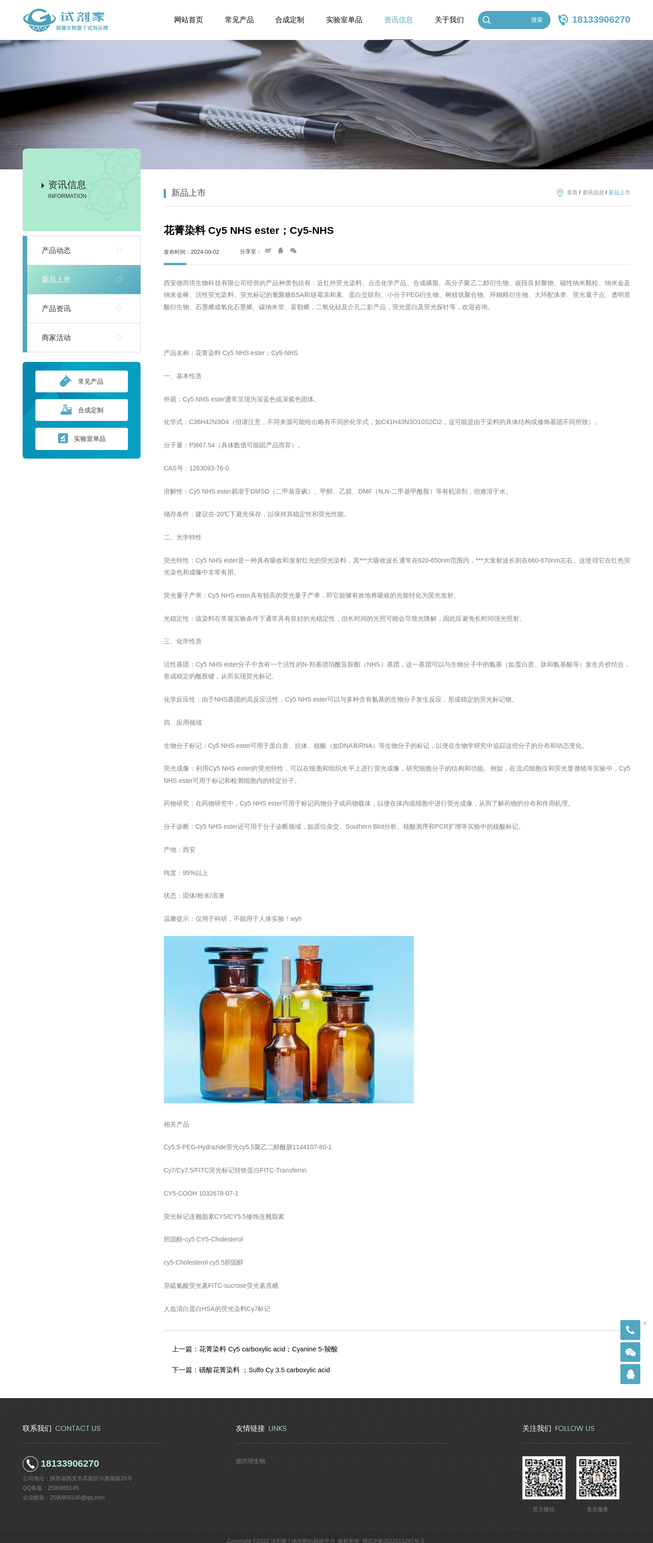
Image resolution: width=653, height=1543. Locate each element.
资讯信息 (593, 193)
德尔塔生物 (249, 1451)
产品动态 (56, 250)
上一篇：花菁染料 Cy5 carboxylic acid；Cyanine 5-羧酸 (249, 1346)
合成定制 (81, 410)
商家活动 (56, 337)
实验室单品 (82, 439)
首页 (572, 193)
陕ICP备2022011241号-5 (393, 1531)
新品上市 (56, 279)
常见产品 (81, 381)
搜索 (537, 19)
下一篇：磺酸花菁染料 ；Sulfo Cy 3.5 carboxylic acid (246, 1362)
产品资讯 (56, 308)
